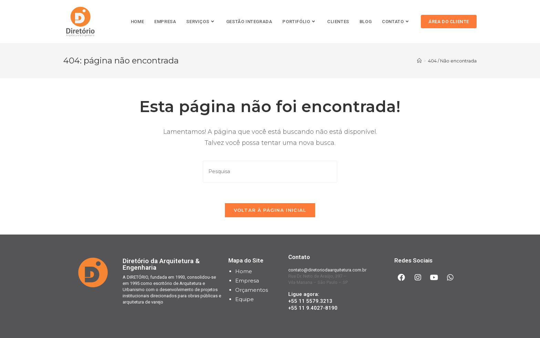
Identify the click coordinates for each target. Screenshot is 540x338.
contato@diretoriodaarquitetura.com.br (327, 269)
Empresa (247, 280)
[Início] (419, 60)
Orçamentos (251, 290)
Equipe (244, 299)
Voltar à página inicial (270, 210)
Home (243, 271)
